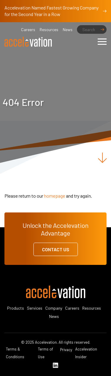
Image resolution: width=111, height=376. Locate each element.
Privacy (66, 349)
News (68, 29)
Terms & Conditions (15, 353)
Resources (49, 29)
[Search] (92, 29)
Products (15, 308)
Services (34, 308)
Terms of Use (45, 353)
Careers (28, 29)
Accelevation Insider (86, 353)
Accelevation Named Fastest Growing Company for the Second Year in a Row (55, 11)
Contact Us (55, 249)
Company (53, 308)
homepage (54, 196)
